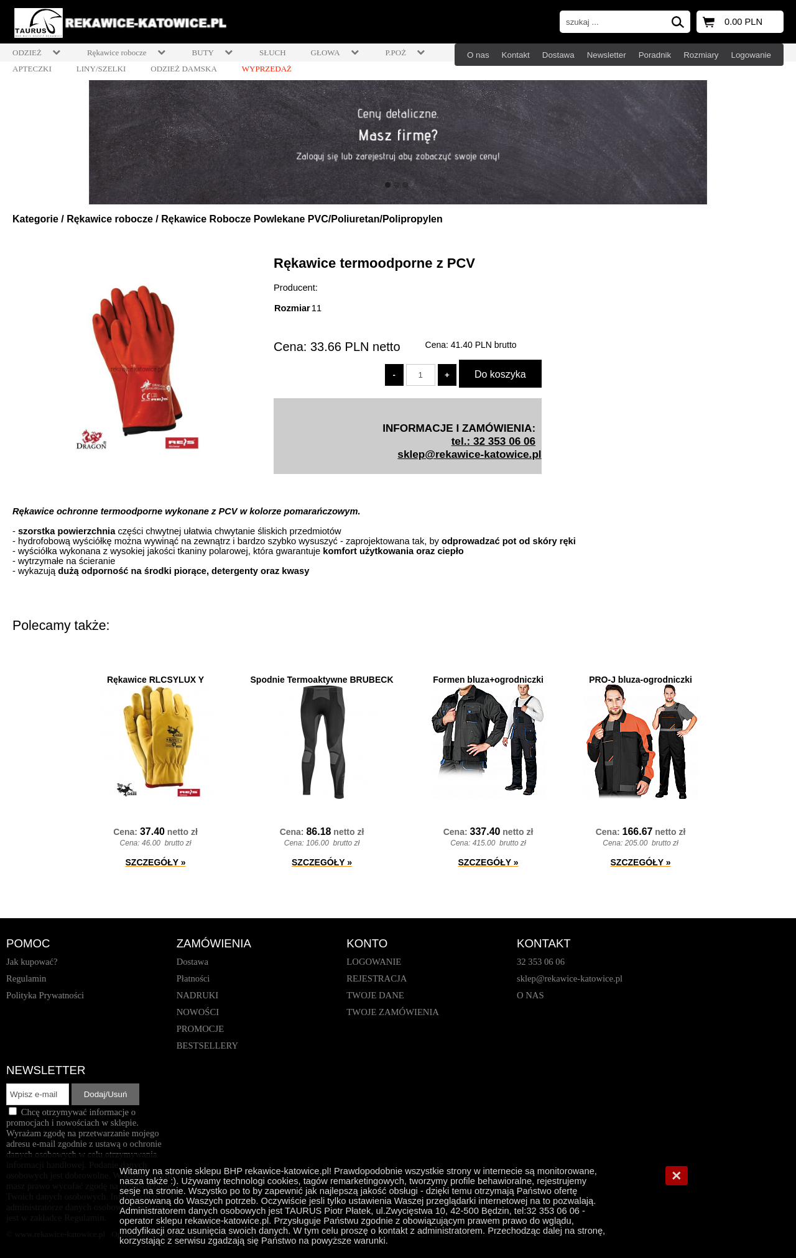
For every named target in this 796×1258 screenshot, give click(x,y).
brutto (484, 345)
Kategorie (35, 219)
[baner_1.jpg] (398, 142)
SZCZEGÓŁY (156, 862)
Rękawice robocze (110, 219)
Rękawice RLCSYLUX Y (155, 680)
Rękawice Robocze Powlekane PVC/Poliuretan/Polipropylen (302, 219)
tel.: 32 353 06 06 (493, 441)
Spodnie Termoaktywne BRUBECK (322, 680)
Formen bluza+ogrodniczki (488, 680)
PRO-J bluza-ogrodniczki (640, 680)
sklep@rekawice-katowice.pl (469, 454)
